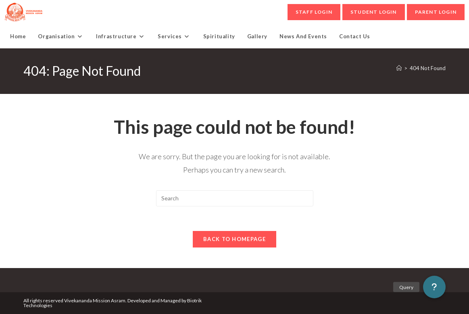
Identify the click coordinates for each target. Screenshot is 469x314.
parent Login (435, 12)
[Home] (399, 68)
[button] (434, 287)
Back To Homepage (234, 239)
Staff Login (314, 12)
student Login (373, 12)
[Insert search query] (234, 198)
